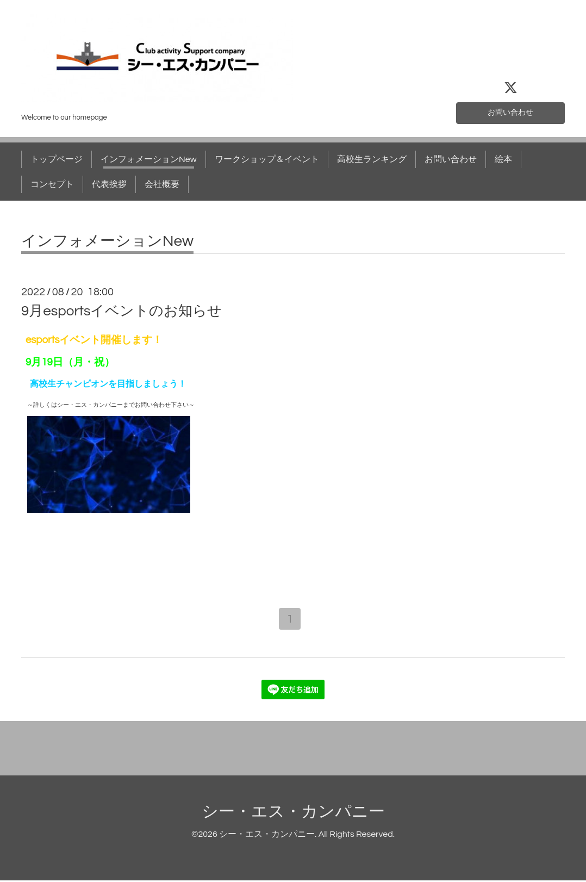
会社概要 (162, 184)
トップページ (56, 159)
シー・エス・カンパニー (293, 813)
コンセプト (52, 184)
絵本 (503, 159)
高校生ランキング (372, 159)
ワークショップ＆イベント (267, 159)
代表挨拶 (109, 184)
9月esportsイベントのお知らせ (121, 311)
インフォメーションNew (149, 159)
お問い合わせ (510, 111)
